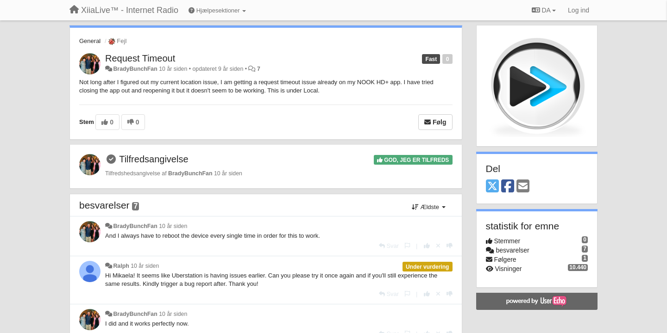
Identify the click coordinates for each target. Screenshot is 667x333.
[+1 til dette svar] (427, 245)
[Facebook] (507, 187)
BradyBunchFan (135, 69)
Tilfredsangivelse (153, 159)
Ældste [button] (429, 207)
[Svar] (389, 245)
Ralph (121, 266)
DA (544, 10)
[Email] (522, 187)
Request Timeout (140, 58)
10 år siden (173, 226)
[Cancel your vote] (438, 245)
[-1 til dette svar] (450, 245)
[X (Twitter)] (492, 187)
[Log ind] (578, 10)
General (90, 40)
